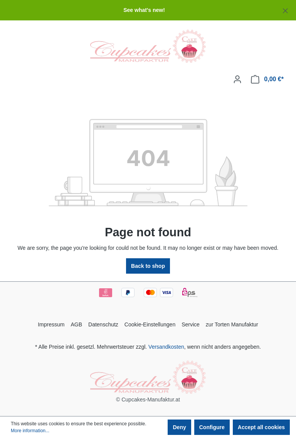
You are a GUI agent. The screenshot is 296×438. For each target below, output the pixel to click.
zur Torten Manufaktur (232, 324)
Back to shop (148, 266)
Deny (179, 427)
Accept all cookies (261, 427)
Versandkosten (166, 347)
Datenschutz (103, 324)
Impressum (51, 324)
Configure (212, 427)
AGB (76, 324)
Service (191, 324)
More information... (30, 430)
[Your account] (237, 79)
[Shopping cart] (267, 79)
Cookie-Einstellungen (149, 324)
